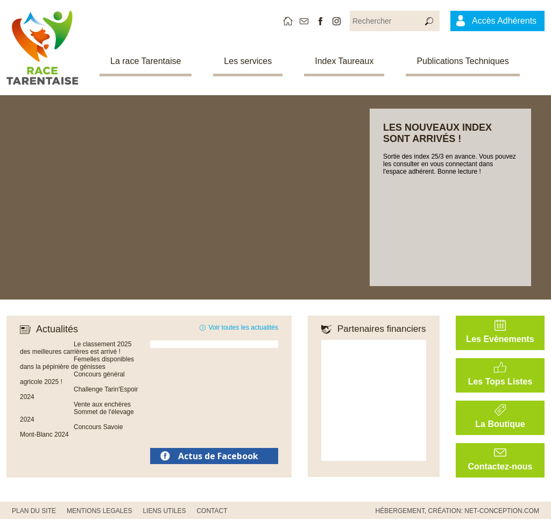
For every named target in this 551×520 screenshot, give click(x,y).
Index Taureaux (344, 61)
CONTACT (211, 511)
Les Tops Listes (500, 381)
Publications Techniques (462, 61)
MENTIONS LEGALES (99, 511)
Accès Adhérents (504, 20)
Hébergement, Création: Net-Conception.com (457, 511)
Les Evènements (500, 339)
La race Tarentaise (145, 61)
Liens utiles (164, 511)
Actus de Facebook (218, 456)
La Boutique (500, 424)
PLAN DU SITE (34, 511)
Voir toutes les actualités (243, 327)
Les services (248, 61)
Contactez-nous (500, 466)
